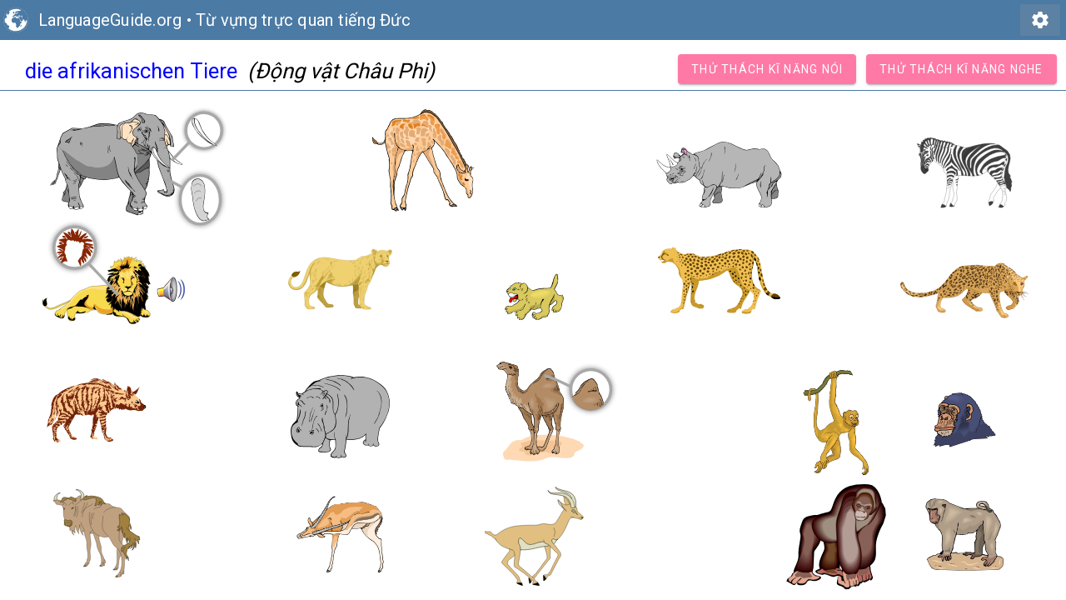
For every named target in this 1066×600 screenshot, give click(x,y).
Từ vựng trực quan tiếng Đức (303, 20)
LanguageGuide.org (110, 20)
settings (1040, 20)
